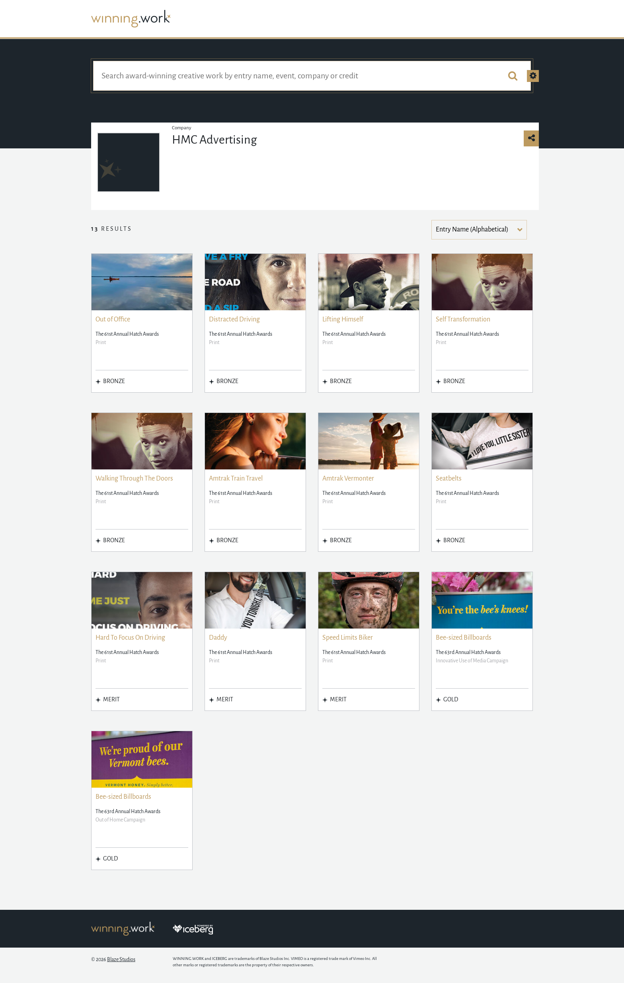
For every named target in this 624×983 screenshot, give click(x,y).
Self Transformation (463, 319)
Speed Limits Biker (347, 637)
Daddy (218, 637)
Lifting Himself (342, 319)
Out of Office (113, 319)
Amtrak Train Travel (236, 478)
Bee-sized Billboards (463, 637)
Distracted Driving (234, 319)
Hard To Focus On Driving (130, 637)
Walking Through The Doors (134, 478)
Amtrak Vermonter (348, 478)
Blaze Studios (121, 959)
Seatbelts (449, 478)
